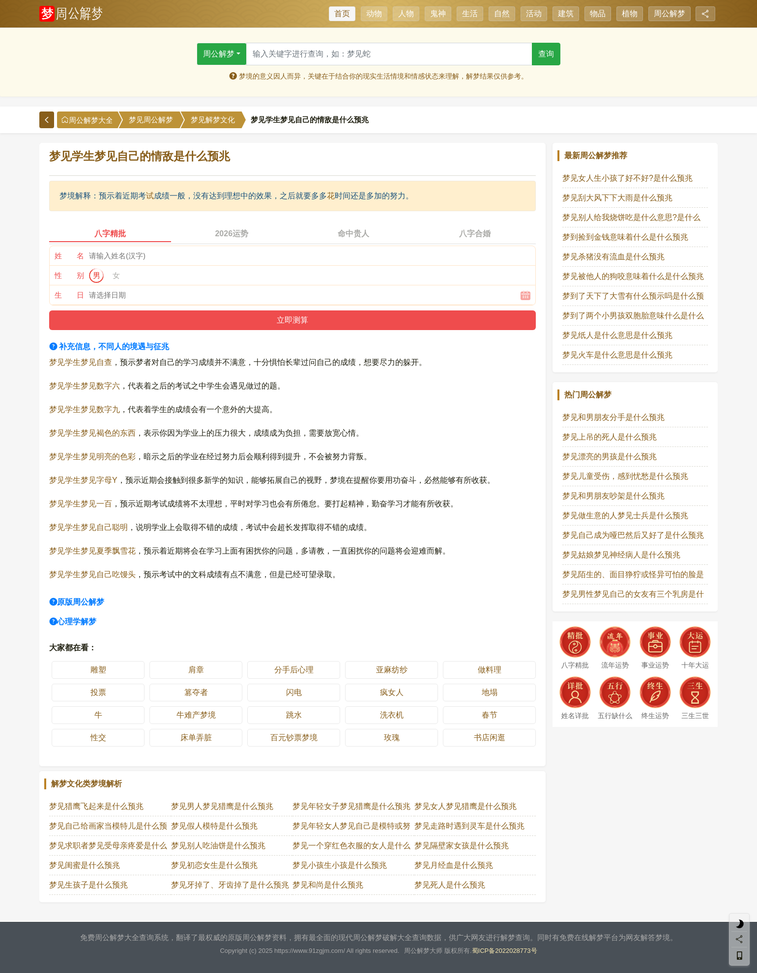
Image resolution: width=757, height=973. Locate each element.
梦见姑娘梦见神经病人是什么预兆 (621, 555)
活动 (534, 13)
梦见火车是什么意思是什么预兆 (617, 355)
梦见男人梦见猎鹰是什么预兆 (222, 806)
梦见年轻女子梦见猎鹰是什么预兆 (351, 806)
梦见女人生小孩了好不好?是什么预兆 (627, 178)
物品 (598, 13)
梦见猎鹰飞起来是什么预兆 (96, 806)
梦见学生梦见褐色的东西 (92, 433)
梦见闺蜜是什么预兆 (84, 865)
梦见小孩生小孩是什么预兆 (339, 865)
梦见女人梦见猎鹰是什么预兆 (465, 806)
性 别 (69, 275)
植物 (630, 13)
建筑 (566, 13)
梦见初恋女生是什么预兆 (214, 865)
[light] (739, 924)
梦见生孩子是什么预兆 (88, 885)
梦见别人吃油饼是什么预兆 (218, 845)
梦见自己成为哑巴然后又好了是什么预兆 (633, 535)
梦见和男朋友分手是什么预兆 (613, 417)
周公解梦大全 (87, 120)
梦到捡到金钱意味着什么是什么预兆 (625, 237)
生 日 (69, 295)
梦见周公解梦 (151, 120)
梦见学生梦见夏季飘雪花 (92, 551)
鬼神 (438, 13)
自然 (502, 13)
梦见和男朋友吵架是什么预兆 (613, 496)
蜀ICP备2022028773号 (504, 950)
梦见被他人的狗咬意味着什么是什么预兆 (633, 276)
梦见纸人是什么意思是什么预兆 (617, 335)
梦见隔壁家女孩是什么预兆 (461, 845)
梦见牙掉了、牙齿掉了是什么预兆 (230, 885)
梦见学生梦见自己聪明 (88, 527)
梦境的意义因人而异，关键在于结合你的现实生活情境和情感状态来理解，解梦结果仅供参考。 (378, 76)
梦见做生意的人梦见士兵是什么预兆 (625, 515)
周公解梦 (669, 13)
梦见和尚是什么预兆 (327, 885)
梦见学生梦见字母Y (83, 480)
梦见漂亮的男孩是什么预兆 (609, 456)
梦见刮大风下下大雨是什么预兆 (617, 198)
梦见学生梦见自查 (80, 362)
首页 (342, 13)
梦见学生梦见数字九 (84, 409)
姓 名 (69, 255)
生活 (470, 13)
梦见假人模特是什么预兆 (214, 826)
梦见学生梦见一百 (80, 504)
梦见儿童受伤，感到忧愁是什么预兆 (625, 476)
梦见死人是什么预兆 (449, 885)
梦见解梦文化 (213, 120)
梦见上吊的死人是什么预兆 (609, 437)
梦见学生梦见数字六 (84, 386)
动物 (374, 13)
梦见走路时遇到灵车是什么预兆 (469, 826)
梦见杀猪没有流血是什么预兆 (613, 256)
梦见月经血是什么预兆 (453, 865)
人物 (406, 13)
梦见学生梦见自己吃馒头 (92, 574)
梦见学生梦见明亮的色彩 (92, 456)
